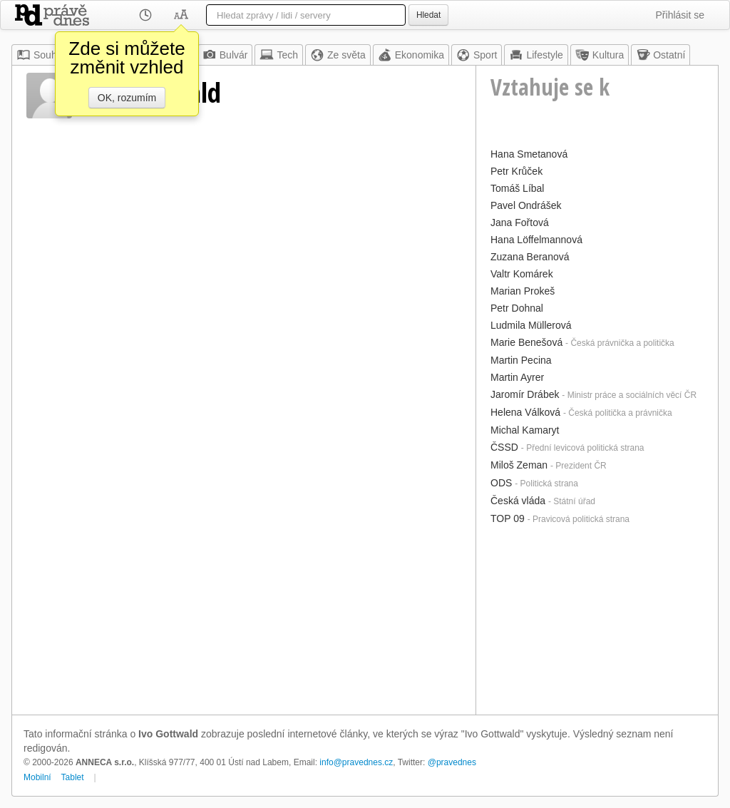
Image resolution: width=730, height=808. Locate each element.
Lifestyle (535, 55)
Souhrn (41, 55)
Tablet (72, 777)
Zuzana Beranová (530, 256)
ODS (501, 483)
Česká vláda (517, 500)
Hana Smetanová (528, 154)
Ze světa (338, 55)
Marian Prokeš (522, 291)
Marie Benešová (526, 342)
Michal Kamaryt (524, 430)
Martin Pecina (521, 360)
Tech (278, 55)
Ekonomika (411, 55)
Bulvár (225, 55)
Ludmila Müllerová (531, 325)
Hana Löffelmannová (536, 239)
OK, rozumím (127, 97)
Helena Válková (525, 412)
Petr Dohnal (516, 308)
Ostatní (660, 55)
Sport (476, 55)
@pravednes (452, 762)
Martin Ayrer (517, 377)
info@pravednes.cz (356, 762)
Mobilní (37, 777)
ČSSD (504, 447)
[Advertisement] (597, 618)
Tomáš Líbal (517, 188)
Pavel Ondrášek (526, 205)
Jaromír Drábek (524, 394)
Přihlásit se (680, 15)
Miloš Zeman (519, 465)
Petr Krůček (516, 171)
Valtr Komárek (521, 274)
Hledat (428, 15)
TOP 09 (507, 518)
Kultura (599, 55)
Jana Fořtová (519, 222)
